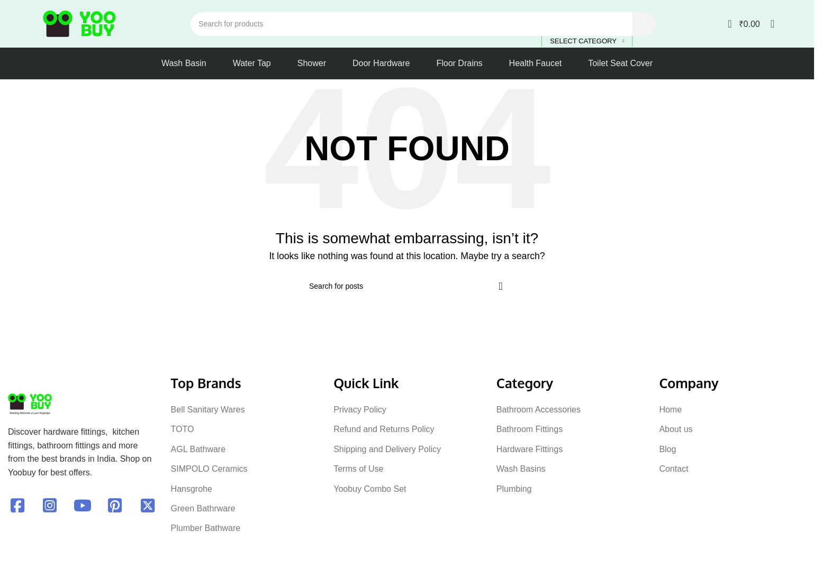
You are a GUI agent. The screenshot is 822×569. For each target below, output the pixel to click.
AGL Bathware (198, 449)
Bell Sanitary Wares (208, 409)
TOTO (182, 429)
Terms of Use (358, 468)
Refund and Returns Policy (383, 429)
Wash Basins (521, 468)
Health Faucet (535, 63)
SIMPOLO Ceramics (209, 468)
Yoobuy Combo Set (369, 488)
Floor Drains (459, 63)
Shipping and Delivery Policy (387, 449)
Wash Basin (183, 63)
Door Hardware (381, 63)
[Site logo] (79, 23)
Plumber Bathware (206, 528)
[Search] (423, 24)
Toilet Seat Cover (620, 63)
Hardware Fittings (529, 449)
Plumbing (514, 488)
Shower (311, 63)
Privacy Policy (359, 409)
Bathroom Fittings (529, 429)
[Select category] (587, 41)
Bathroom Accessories (538, 409)
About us (675, 429)
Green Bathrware (203, 508)
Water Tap (252, 63)
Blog (667, 449)
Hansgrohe (191, 488)
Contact (673, 468)
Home (670, 409)
